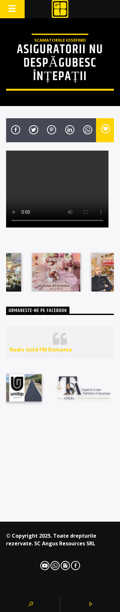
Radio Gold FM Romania (41, 349)
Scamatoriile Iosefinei (60, 40)
